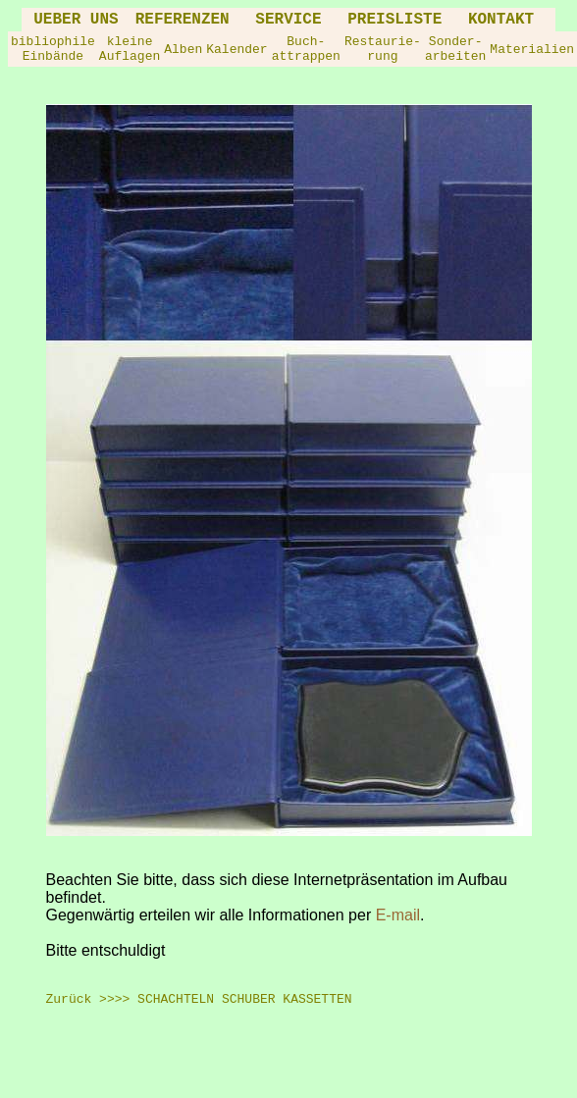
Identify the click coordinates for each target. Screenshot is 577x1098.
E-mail (398, 915)
